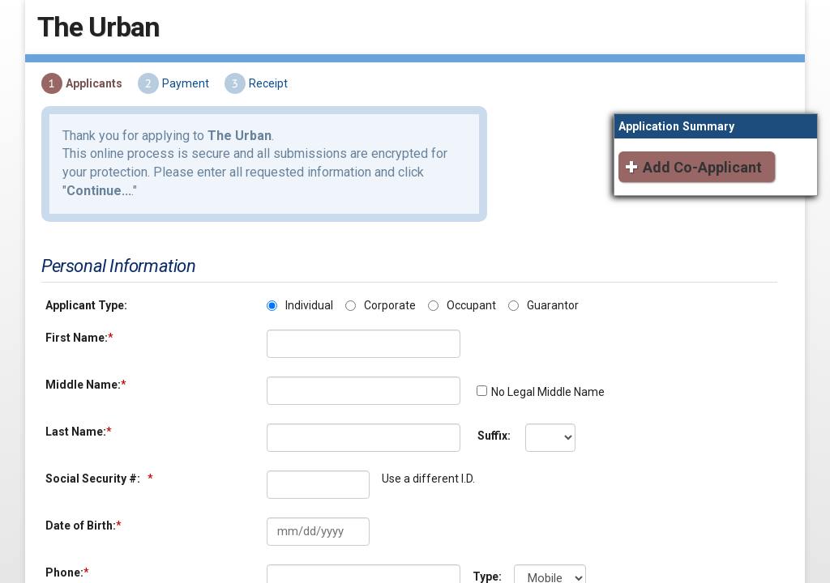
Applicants (90, 93)
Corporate (387, 290)
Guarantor (549, 290)
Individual (306, 290)
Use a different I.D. (425, 463)
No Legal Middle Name (544, 377)
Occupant (468, 290)
